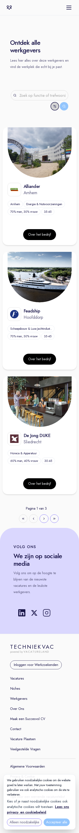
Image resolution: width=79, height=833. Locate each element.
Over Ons (17, 708)
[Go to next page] (44, 518)
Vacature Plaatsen (23, 739)
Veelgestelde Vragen (25, 749)
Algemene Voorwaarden (27, 766)
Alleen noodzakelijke (24, 822)
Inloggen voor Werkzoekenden (36, 664)
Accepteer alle (56, 822)
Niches (15, 688)
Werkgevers (18, 698)
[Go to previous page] (33, 518)
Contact (15, 729)
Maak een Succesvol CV (27, 718)
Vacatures (17, 678)
